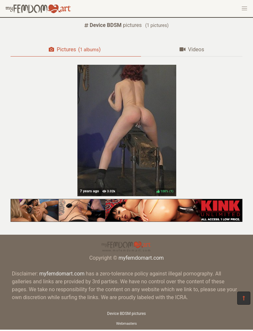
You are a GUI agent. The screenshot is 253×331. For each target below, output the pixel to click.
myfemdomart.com (141, 258)
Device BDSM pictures (126, 313)
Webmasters (126, 323)
